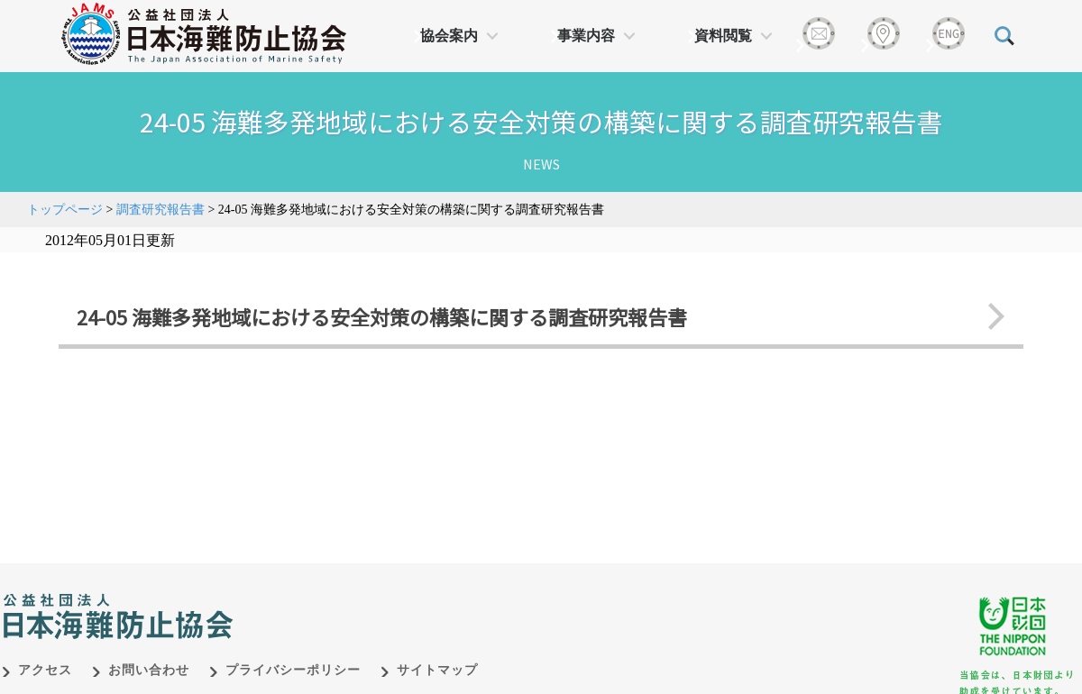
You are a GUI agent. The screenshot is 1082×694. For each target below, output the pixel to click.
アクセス (45, 670)
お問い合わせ (148, 670)
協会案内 (449, 35)
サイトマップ (437, 670)
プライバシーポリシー (293, 670)
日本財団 (378, 597)
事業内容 (586, 35)
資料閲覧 (723, 35)
